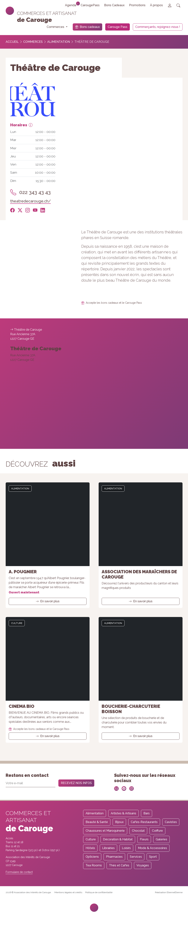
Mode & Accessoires (152, 848)
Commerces (33, 42)
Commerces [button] (56, 27)
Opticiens (92, 856)
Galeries (161, 839)
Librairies (108, 848)
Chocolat (138, 830)
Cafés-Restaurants (144, 822)
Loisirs (126, 848)
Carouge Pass (117, 27)
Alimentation (58, 42)
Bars (146, 813)
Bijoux (119, 822)
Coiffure (157, 830)
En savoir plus (48, 601)
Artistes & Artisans (123, 813)
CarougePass (90, 5)
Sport (153, 856)
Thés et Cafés (119, 865)
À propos (156, 5)
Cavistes (171, 822)
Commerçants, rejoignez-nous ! (157, 27)
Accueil (12, 42)
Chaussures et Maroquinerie (105, 830)
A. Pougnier (23, 571)
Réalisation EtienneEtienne (169, 892)
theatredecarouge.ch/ (30, 201)
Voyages (142, 865)
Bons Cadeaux (114, 5)
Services (136, 856)
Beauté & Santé (97, 822)
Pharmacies (114, 856)
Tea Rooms (94, 865)
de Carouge (34, 19)
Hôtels (90, 848)
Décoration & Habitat (118, 839)
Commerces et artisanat (47, 13)
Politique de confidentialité (98, 892)
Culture (16, 623)
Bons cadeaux (87, 27)
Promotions (137, 5)
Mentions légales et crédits (68, 892)
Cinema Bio (21, 706)
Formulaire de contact (19, 872)
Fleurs (144, 839)
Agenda (71, 4)
